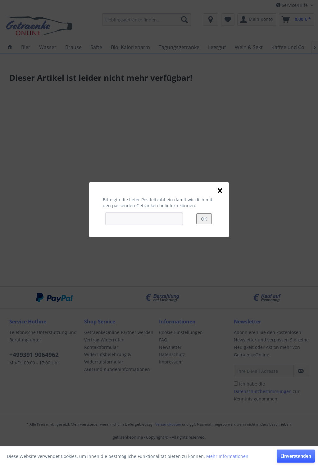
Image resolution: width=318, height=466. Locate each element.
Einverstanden (295, 456)
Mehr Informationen (227, 456)
